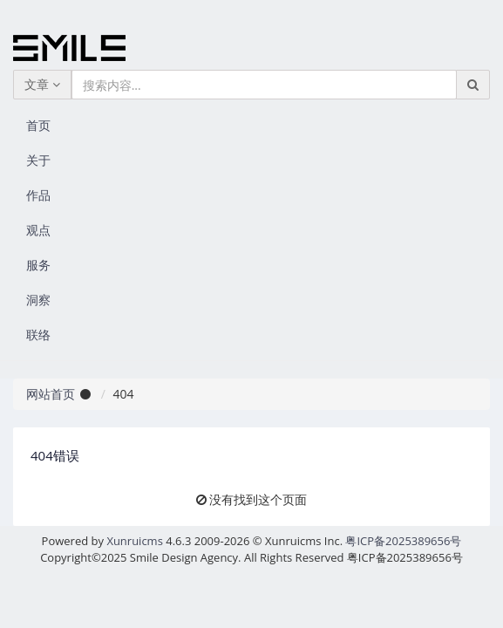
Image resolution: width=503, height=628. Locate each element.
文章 (42, 84)
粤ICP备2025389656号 (403, 541)
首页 (38, 125)
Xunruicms (134, 541)
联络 (38, 334)
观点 (38, 230)
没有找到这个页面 (258, 499)
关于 (38, 160)
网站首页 (50, 394)
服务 (38, 264)
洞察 (38, 299)
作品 (38, 195)
